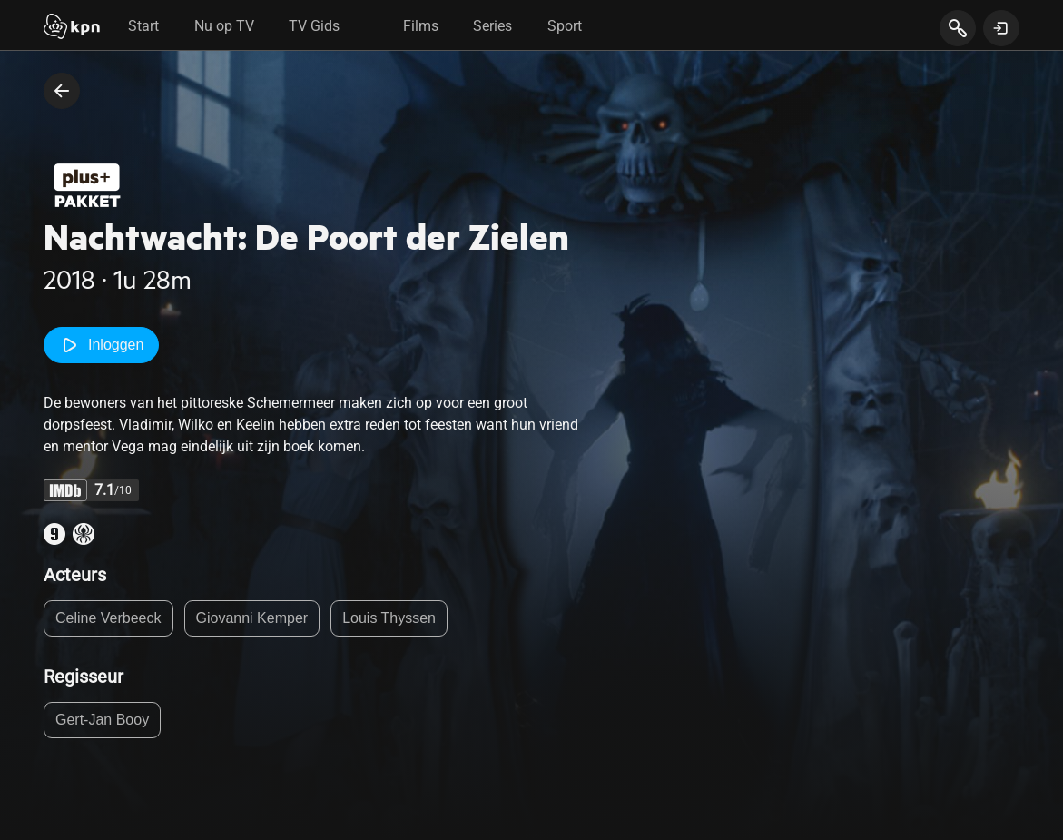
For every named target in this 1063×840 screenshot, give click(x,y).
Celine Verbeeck (108, 618)
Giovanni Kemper (252, 618)
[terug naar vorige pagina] (62, 91)
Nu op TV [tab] (224, 26)
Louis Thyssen (389, 618)
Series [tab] (492, 26)
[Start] (71, 28)
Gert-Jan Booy (102, 719)
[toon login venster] (1001, 28)
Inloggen (101, 345)
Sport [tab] (564, 26)
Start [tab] (143, 26)
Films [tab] (420, 26)
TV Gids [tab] (314, 26)
